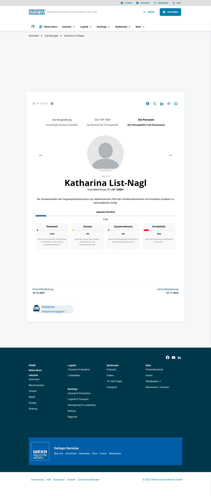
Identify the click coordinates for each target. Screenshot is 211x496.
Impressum (59, 479)
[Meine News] (48, 27)
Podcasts (111, 369)
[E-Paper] (126, 3)
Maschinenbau (36, 385)
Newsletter (84, 453)
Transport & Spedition (79, 369)
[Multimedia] (120, 27)
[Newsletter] (143, 3)
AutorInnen (71, 453)
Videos (110, 375)
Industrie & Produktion (79, 393)
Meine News (35, 370)
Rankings (73, 389)
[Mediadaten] (161, 3)
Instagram (112, 387)
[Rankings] (101, 27)
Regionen (72, 416)
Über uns (58, 453)
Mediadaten (115, 453)
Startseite (34, 35)
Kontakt (71, 479)
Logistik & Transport (78, 399)
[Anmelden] (170, 12)
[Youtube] (173, 357)
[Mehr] (137, 27)
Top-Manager (51, 35)
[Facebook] (167, 357)
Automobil (34, 379)
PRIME (32, 365)
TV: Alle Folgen (114, 381)
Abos (94, 453)
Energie (32, 402)
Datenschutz (37, 479)
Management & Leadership (82, 405)
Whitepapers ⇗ (153, 381)
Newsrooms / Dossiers (157, 387)
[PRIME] (32, 27)
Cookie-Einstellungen (88, 479)
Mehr (148, 365)
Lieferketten (74, 375)
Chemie (32, 391)
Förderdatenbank (154, 369)
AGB (48, 479)
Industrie (33, 375)
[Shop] (176, 3)
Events (149, 375)
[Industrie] (65, 27)
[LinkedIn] (179, 357)
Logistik (72, 365)
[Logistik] (83, 27)
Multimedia (113, 365)
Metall (32, 397)
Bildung (72, 411)
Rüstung (33, 408)
